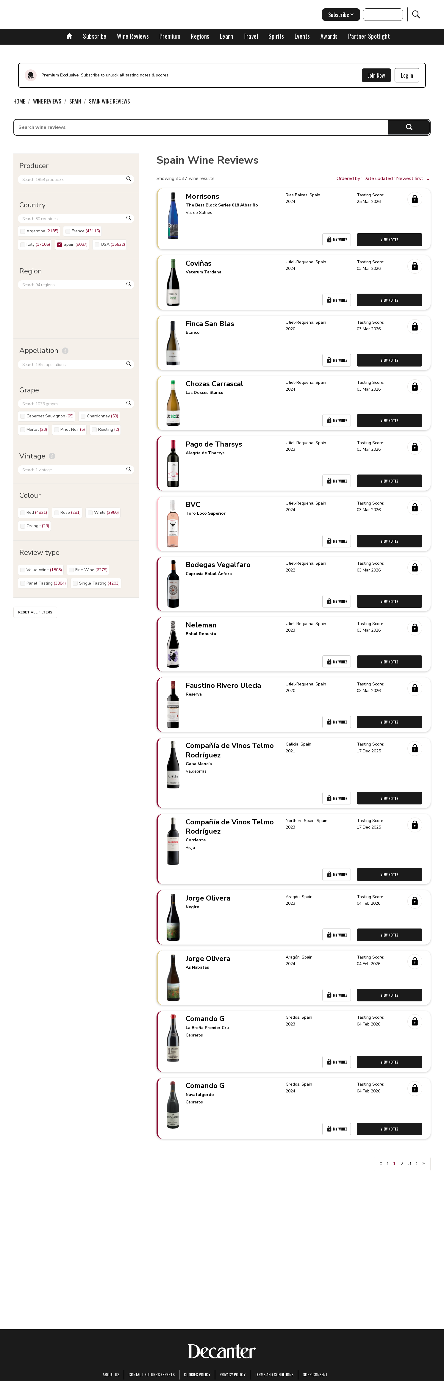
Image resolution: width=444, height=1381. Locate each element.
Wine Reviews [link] (47, 101)
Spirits (276, 36)
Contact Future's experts (152, 1374)
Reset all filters (35, 612)
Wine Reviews (133, 36)
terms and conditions (274, 1374)
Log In (407, 75)
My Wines (338, 243)
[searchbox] (201, 127)
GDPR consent (315, 1374)
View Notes (391, 243)
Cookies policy (197, 1374)
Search (409, 127)
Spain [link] (75, 101)
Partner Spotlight (369, 36)
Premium (170, 36)
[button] (384, 179)
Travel (250, 36)
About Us (111, 1374)
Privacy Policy (233, 1374)
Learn (226, 36)
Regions (200, 36)
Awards (329, 36)
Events (302, 36)
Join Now (376, 75)
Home (19, 101)
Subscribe (95, 36)
